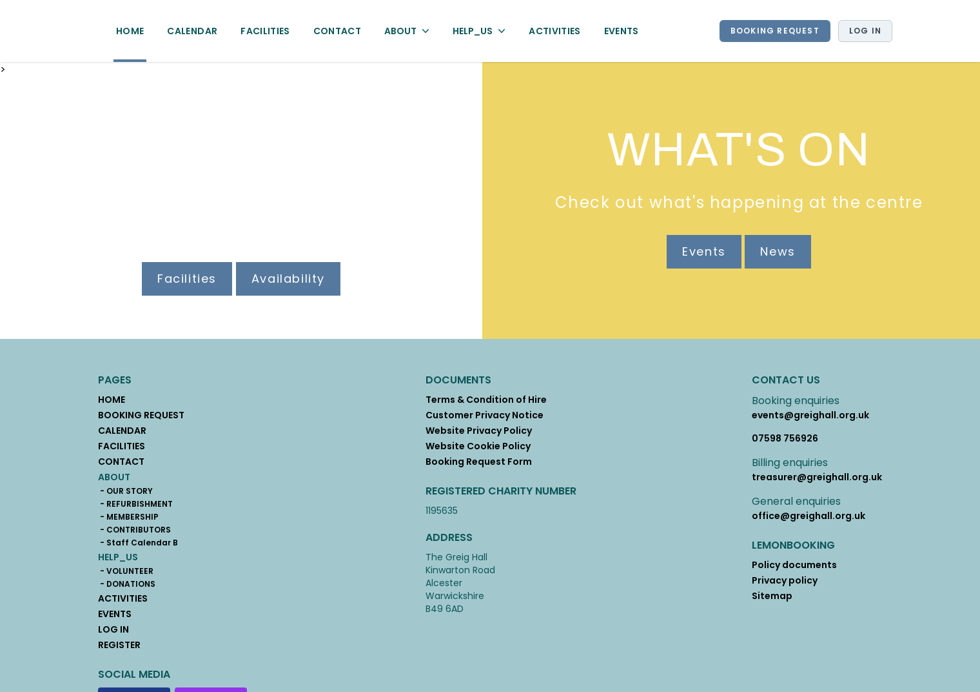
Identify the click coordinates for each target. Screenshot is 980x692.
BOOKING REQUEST (774, 30)
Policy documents (794, 564)
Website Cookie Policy (478, 446)
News (777, 251)
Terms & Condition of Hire (486, 399)
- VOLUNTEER (125, 571)
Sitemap (772, 595)
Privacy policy (785, 580)
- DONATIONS (126, 584)
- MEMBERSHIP (128, 517)
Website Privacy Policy (479, 430)
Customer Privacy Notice (485, 415)
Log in (865, 30)
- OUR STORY (125, 491)
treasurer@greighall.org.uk (817, 477)
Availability (288, 278)
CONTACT (337, 31)
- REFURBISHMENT (135, 504)
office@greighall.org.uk (808, 515)
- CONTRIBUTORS (134, 530)
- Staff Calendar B (138, 543)
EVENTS (621, 31)
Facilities (187, 278)
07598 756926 (785, 438)
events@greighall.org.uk (810, 415)
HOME (130, 31)
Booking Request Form (479, 461)
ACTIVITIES (555, 31)
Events (704, 251)
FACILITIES (265, 31)
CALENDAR (192, 31)
